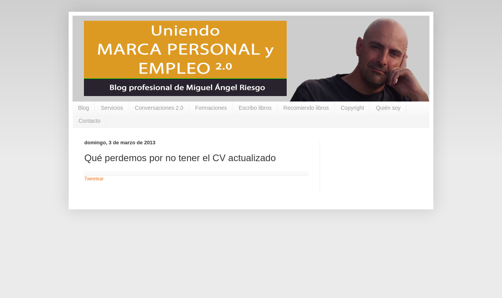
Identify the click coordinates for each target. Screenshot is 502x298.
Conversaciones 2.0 (159, 108)
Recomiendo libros (306, 108)
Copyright (352, 108)
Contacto (89, 121)
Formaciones (211, 108)
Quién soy (388, 108)
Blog (83, 108)
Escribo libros (255, 108)
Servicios (112, 108)
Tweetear (94, 179)
